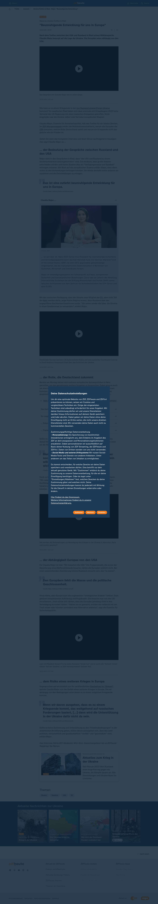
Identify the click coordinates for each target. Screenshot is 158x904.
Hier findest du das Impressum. (65, 497)
